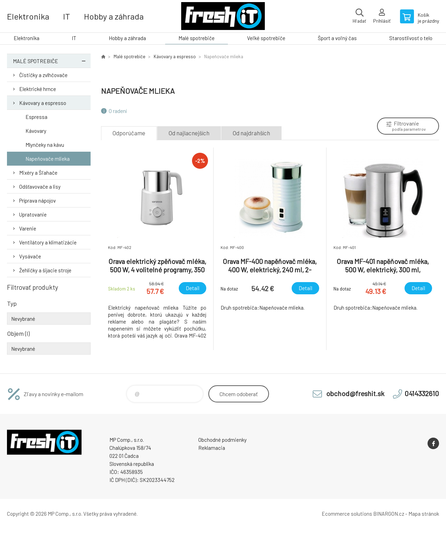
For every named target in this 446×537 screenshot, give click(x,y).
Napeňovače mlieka (47, 159)
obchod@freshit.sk (355, 393)
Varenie (27, 228)
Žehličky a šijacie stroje (45, 270)
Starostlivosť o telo (410, 38)
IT (66, 16)
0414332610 (422, 393)
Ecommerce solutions (347, 513)
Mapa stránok (423, 513)
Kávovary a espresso (42, 103)
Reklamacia (211, 448)
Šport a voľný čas (337, 38)
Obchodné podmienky (222, 440)
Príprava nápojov (37, 200)
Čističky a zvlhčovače (43, 75)
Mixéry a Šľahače (38, 172)
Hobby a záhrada (114, 16)
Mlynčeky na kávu (44, 145)
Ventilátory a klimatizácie (48, 242)
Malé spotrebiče (196, 38)
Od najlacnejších (189, 132)
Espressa (36, 117)
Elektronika (28, 16)
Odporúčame (129, 132)
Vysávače (30, 256)
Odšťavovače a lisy (40, 186)
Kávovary (35, 131)
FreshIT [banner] (223, 16)
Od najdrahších (251, 132)
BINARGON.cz (388, 513)
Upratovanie (33, 214)
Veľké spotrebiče (266, 38)
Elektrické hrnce (37, 89)
